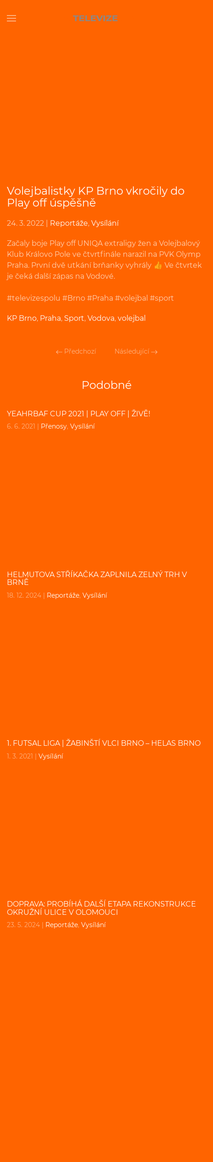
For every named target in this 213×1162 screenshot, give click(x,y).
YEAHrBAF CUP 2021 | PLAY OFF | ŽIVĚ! (78, 413)
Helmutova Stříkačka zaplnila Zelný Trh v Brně (97, 578)
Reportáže (69, 223)
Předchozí (76, 351)
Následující (136, 351)
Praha (50, 318)
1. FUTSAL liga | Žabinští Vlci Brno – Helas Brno (104, 743)
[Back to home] (107, 18)
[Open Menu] (11, 18)
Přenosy (54, 426)
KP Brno (22, 318)
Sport (74, 318)
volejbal (132, 318)
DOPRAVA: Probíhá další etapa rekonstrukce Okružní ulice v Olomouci (101, 908)
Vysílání (105, 223)
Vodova (101, 318)
